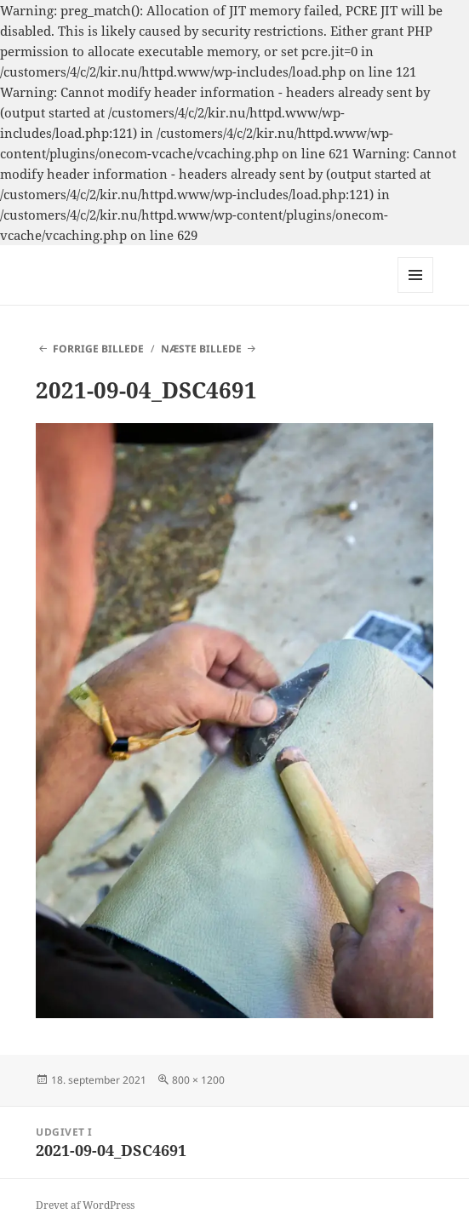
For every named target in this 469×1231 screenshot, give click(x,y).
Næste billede (201, 348)
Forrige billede (98, 348)
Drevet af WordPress (85, 1205)
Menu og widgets (415, 292)
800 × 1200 (198, 1080)
